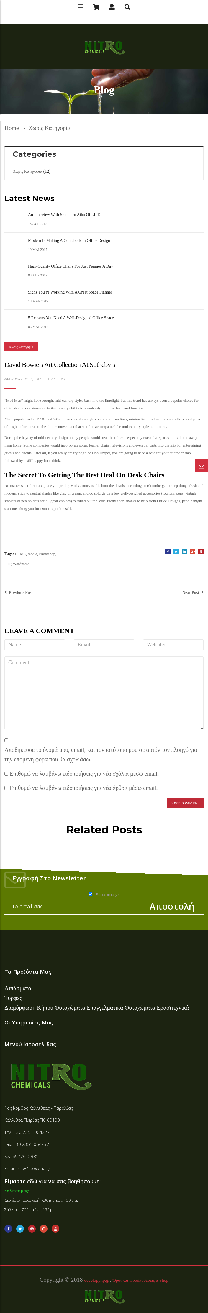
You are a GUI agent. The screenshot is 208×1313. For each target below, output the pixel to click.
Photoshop (47, 554)
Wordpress (21, 563)
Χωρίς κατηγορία (49, 128)
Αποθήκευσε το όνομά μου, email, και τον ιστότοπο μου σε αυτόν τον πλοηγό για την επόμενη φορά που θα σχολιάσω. (100, 755)
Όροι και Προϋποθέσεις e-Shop (140, 1280)
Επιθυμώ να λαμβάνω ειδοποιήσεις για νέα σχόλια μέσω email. (84, 773)
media (32, 554)
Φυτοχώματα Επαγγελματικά (90, 1007)
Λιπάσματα (17, 988)
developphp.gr (96, 1280)
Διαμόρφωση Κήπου (29, 1007)
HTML (20, 554)
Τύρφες (13, 998)
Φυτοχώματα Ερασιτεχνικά (157, 1007)
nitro (59, 379)
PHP (7, 563)
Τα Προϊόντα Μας (27, 971)
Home (11, 128)
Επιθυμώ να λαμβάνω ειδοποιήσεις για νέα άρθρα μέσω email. (84, 788)
